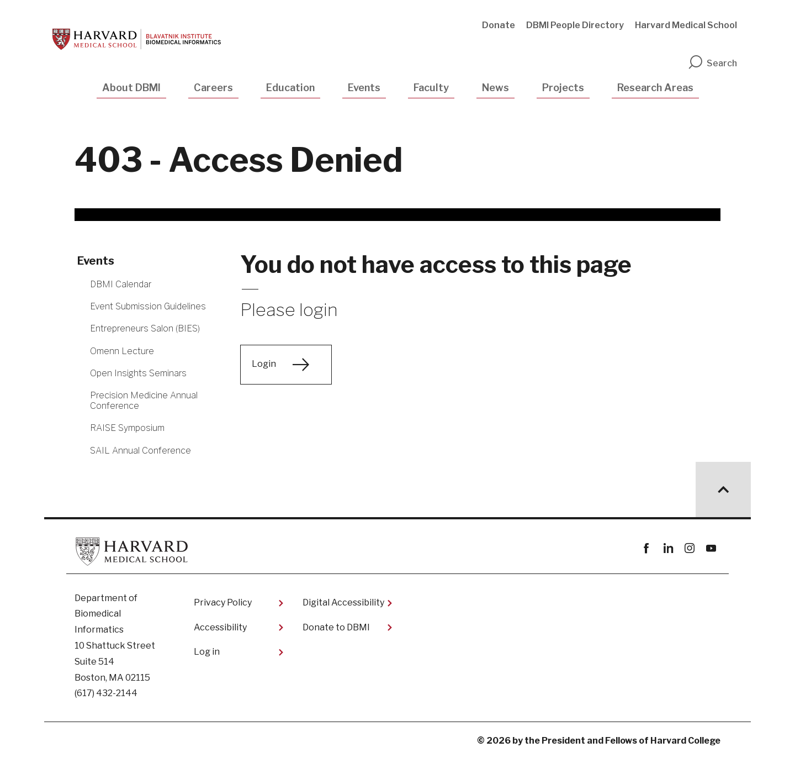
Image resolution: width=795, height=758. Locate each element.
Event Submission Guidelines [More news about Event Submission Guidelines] (148, 306)
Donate (498, 25)
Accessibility (220, 627)
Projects (563, 87)
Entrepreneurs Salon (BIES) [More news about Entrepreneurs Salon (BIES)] (145, 328)
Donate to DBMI (336, 627)
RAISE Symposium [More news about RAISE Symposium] (127, 428)
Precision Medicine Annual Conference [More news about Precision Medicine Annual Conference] (144, 400)
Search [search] (712, 63)
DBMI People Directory (575, 25)
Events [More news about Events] (95, 260)
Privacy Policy (223, 602)
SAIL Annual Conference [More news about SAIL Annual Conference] (140, 450)
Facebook (646, 548)
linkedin (667, 548)
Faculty (431, 87)
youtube (710, 548)
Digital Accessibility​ (343, 602)
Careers (213, 87)
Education (290, 87)
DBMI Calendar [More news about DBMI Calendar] (120, 284)
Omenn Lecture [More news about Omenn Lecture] (122, 351)
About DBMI (131, 87)
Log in (207, 651)
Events (364, 87)
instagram (689, 548)
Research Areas (655, 87)
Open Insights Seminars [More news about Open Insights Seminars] (138, 373)
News (495, 87)
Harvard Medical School (686, 25)
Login (264, 364)
